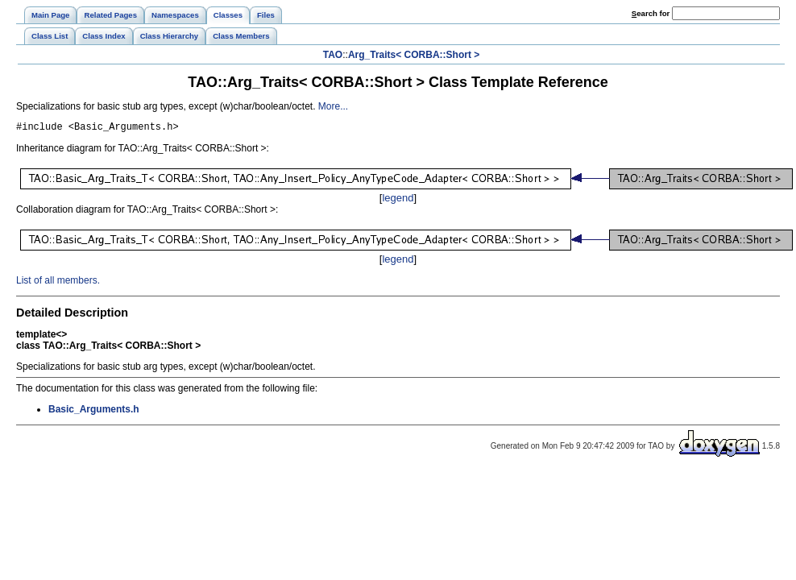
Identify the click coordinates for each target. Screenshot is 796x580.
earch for (650, 13)
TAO (332, 54)
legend (397, 200)
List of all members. (58, 282)
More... (333, 106)
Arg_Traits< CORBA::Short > (413, 54)
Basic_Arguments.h (93, 411)
